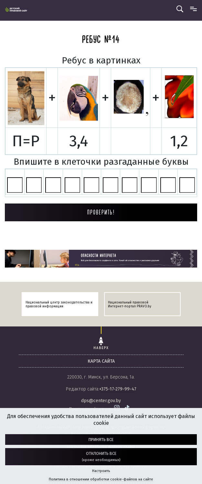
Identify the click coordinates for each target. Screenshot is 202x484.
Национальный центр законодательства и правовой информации (59, 304)
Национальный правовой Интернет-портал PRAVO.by (129, 304)
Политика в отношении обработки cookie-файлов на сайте (101, 479)
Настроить (101, 471)
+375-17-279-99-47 (117, 389)
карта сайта (101, 361)
